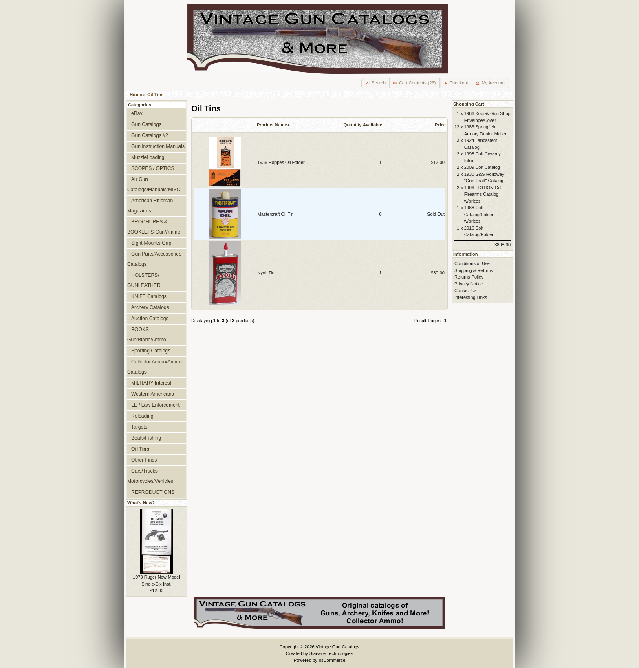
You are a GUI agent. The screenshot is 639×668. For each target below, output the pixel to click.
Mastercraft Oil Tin (276, 214)
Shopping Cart (468, 104)
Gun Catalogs (146, 124)
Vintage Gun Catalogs (337, 646)
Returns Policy (468, 276)
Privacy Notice (468, 283)
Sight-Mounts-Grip (151, 243)
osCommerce (332, 660)
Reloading (142, 416)
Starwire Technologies (331, 653)
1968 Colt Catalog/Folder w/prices (479, 214)
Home (136, 94)
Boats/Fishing (146, 438)
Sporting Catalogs (150, 351)
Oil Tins (155, 94)
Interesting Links (470, 297)
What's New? (141, 502)
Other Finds (144, 460)
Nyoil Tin (266, 272)
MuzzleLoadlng (147, 157)
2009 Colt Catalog (482, 167)
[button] (375, 83)
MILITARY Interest (151, 383)
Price (440, 124)
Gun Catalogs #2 (149, 135)
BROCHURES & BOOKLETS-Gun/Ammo (153, 227)
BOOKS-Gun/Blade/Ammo (146, 335)
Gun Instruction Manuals (158, 146)
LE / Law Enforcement (155, 405)
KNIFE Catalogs (149, 296)
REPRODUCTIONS (152, 492)
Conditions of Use (472, 263)
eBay (137, 113)
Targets (139, 427)
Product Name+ (273, 124)
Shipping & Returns (473, 270)
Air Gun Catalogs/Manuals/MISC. (154, 184)
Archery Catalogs (150, 307)
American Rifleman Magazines (150, 206)
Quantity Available (363, 124)
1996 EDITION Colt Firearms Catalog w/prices (483, 194)
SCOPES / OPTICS (152, 168)
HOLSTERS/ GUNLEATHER (144, 280)
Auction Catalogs (149, 318)
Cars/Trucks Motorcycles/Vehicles (150, 476)
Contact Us (465, 290)
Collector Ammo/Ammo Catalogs (154, 367)
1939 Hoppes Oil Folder (281, 162)
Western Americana (152, 394)
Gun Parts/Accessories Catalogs (154, 259)
